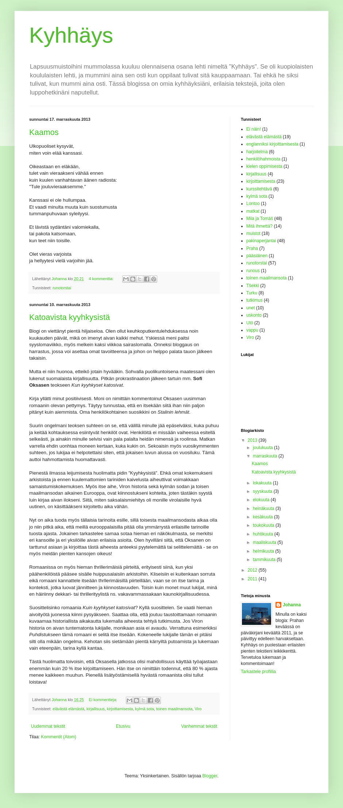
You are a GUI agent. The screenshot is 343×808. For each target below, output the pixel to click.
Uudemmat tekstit (48, 726)
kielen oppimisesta (264, 166)
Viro (198, 709)
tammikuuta (265, 559)
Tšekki (252, 285)
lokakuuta (263, 483)
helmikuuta (264, 551)
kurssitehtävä (259, 189)
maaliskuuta (265, 542)
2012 (253, 570)
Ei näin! (253, 129)
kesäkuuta (263, 516)
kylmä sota (144, 709)
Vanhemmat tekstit (199, 726)
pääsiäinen (256, 255)
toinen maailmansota (174, 709)
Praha (252, 248)
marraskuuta (265, 456)
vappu (252, 330)
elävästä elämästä (68, 709)
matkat (252, 211)
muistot (253, 233)
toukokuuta (264, 525)
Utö (249, 322)
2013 (253, 440)
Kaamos (44, 132)
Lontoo (253, 203)
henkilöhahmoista (263, 159)
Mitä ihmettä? (259, 226)
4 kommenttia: (102, 279)
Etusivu (123, 726)
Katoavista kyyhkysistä (69, 317)
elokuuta (262, 499)
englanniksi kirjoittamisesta (272, 144)
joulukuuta (263, 447)
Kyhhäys (71, 35)
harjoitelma (257, 151)
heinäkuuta (264, 508)
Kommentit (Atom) (58, 736)
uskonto (254, 315)
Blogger (210, 775)
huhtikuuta (263, 534)
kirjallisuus (95, 709)
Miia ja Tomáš (259, 218)
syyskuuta (263, 491)
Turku (251, 292)
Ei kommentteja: (103, 699)
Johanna (292, 604)
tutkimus (254, 300)
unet (250, 307)
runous (253, 270)
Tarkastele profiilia (258, 671)
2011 (253, 578)
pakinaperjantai (261, 240)
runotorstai (62, 288)
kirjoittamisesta (120, 709)
